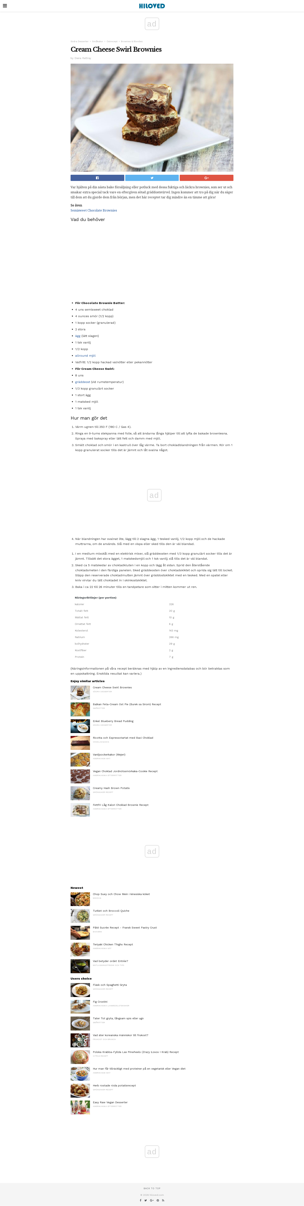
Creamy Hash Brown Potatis (111, 788)
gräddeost (82, 382)
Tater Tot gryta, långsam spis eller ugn (118, 1018)
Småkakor (97, 41)
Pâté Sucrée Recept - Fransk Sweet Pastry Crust (125, 927)
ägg (77, 336)
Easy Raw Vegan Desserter (110, 1102)
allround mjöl (85, 355)
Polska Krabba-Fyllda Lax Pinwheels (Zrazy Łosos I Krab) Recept (136, 1052)
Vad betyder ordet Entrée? (110, 961)
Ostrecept (112, 41)
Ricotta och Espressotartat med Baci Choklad (123, 737)
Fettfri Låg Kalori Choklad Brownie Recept (121, 804)
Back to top (152, 1188)
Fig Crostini (100, 1001)
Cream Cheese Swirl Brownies (112, 687)
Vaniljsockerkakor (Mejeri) (109, 754)
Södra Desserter (80, 41)
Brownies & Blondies (132, 41)
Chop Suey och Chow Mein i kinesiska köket (121, 894)
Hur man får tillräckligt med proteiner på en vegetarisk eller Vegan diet (139, 1068)
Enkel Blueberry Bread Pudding (113, 721)
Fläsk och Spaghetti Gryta (110, 984)
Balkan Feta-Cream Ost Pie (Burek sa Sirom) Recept (127, 704)
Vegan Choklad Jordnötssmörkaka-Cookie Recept (125, 771)
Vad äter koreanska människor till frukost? (120, 1035)
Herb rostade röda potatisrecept (114, 1085)
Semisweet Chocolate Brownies (94, 210)
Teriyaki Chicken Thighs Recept (113, 944)
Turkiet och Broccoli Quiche (111, 910)
